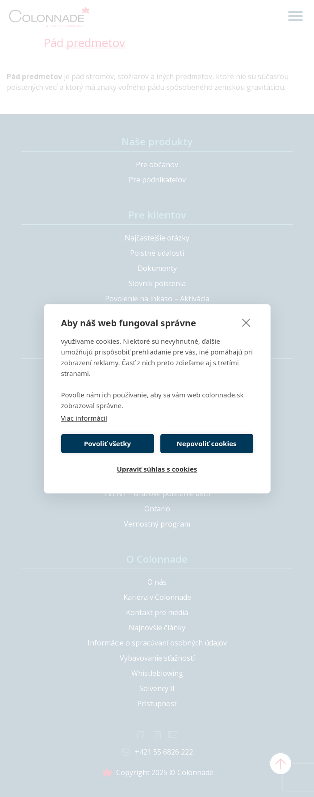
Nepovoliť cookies (207, 443)
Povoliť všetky (107, 443)
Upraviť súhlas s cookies (157, 468)
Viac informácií (84, 417)
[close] (246, 322)
